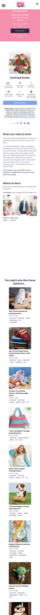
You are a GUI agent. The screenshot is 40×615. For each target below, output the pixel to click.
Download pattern (20, 103)
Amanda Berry (31, 87)
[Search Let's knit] (37, 6)
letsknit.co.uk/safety (28, 117)
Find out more (20, 31)
